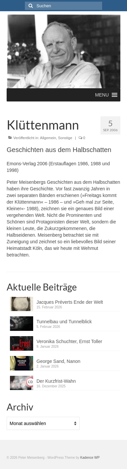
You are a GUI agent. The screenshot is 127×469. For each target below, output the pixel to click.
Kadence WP (89, 457)
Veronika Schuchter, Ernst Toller (69, 341)
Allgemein (48, 138)
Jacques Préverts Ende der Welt (69, 302)
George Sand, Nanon (58, 361)
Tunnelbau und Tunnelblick (64, 321)
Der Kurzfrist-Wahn (56, 381)
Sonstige (65, 138)
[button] (102, 94)
